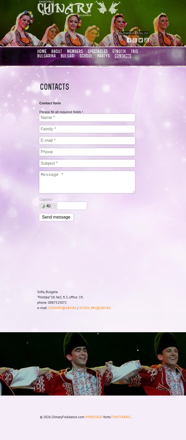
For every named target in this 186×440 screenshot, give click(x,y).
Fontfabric (121, 417)
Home (42, 51)
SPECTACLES (98, 51)
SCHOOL (85, 56)
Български (126, 33)
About (56, 51)
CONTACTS (123, 56)
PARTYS (103, 56)
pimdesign (94, 417)
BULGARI (68, 56)
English (142, 33)
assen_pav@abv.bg (95, 308)
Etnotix (119, 51)
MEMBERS (75, 51)
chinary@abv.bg (62, 308)
